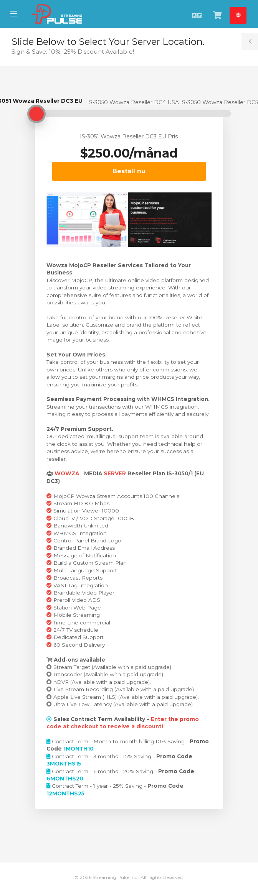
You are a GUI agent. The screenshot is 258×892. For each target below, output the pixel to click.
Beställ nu (129, 171)
